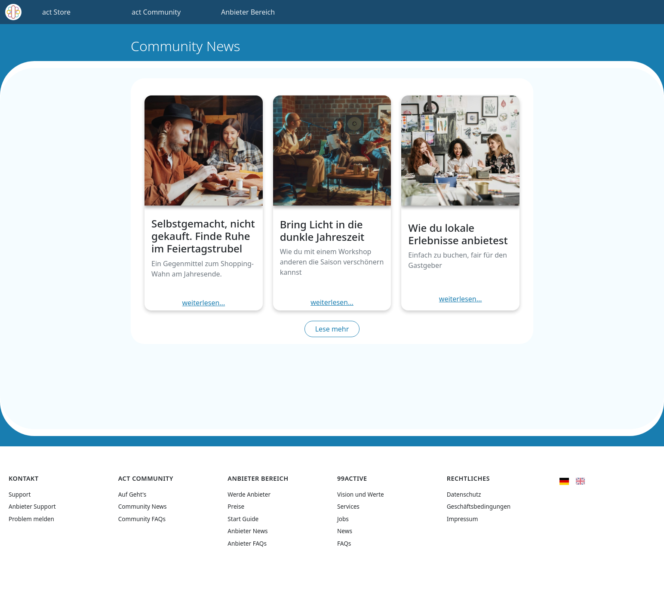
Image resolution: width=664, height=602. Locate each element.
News (344, 531)
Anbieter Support (32, 506)
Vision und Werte (360, 494)
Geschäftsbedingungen (479, 506)
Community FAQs (142, 519)
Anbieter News (247, 531)
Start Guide (242, 519)
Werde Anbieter (249, 494)
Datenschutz (464, 494)
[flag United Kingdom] (580, 480)
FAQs (344, 543)
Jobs (343, 519)
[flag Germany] (564, 480)
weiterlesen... (203, 302)
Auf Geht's (132, 494)
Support (20, 494)
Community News (142, 506)
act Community (156, 12)
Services (348, 506)
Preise (235, 506)
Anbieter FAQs (247, 543)
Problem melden (31, 519)
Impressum (462, 519)
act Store (56, 12)
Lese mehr (332, 329)
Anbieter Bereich (248, 12)
